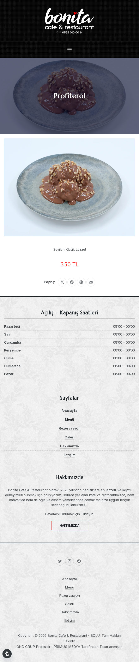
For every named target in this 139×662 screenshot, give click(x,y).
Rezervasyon (69, 428)
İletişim (69, 455)
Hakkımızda (69, 446)
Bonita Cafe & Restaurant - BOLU (74, 635)
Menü (69, 419)
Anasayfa (69, 410)
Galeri (69, 437)
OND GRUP (26, 647)
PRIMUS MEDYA (67, 647)
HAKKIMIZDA (69, 525)
